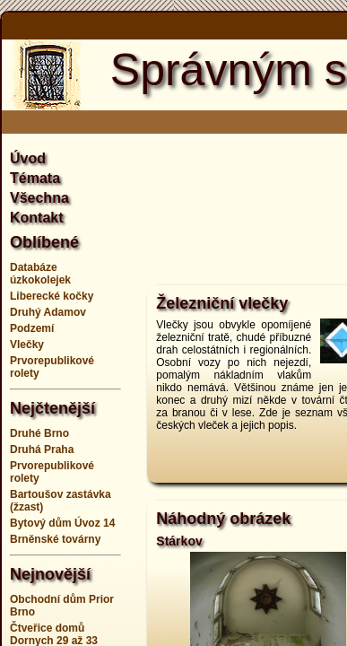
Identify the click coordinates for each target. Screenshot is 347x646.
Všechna (39, 197)
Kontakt (37, 217)
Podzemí (32, 328)
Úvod (28, 158)
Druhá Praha (42, 449)
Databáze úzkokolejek (40, 273)
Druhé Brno (39, 433)
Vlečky (27, 344)
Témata (35, 178)
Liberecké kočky (51, 296)
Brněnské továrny (55, 539)
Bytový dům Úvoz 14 (62, 523)
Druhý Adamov (48, 312)
